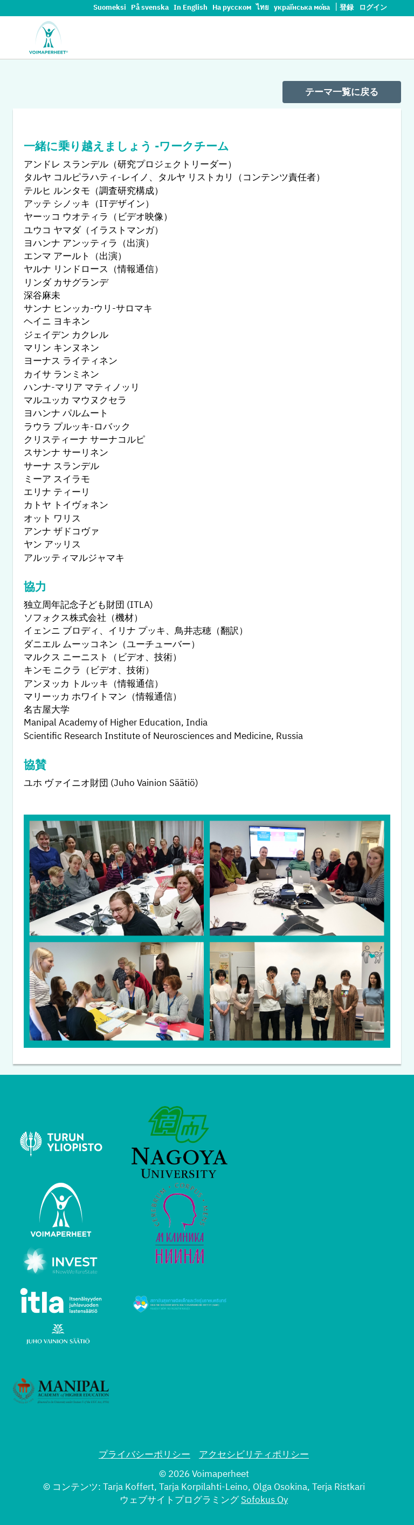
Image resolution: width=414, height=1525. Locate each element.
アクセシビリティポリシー (254, 1455)
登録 (347, 7)
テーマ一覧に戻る (341, 92)
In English (191, 7)
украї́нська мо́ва (303, 7)
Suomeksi (110, 7)
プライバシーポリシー (144, 1455)
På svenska (150, 7)
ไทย (263, 7)
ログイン (373, 7)
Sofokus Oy (264, 1500)
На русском (232, 7)
